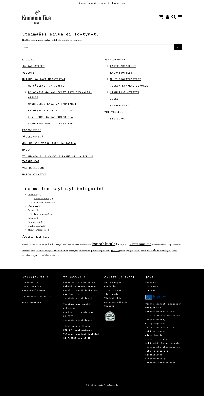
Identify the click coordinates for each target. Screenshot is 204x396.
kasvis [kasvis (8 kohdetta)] (83, 244)
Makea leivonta (41, 198)
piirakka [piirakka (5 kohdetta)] (82, 250)
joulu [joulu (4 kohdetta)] (57, 245)
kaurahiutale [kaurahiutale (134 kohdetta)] (103, 243)
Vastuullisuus (33, 168)
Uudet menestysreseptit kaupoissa (102, 3)
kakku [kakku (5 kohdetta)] (76, 244)
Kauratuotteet (33, 66)
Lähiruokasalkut (123, 66)
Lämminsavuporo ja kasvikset (51, 123)
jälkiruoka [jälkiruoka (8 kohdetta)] (64, 244)
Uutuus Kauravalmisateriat (43, 79)
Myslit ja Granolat (37, 229)
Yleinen (32, 206)
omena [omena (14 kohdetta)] (64, 250)
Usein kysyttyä (34, 174)
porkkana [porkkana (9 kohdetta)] (96, 250)
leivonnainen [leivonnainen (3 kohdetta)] (177, 245)
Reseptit (29, 73)
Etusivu (28, 59)
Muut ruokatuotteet (125, 79)
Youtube (150, 290)
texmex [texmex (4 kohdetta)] (174, 251)
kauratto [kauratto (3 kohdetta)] (155, 245)
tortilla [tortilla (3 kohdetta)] (24, 255)
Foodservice (31, 130)
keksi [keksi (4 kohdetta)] (160, 245)
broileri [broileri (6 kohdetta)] (41, 244)
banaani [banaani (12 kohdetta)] (33, 244)
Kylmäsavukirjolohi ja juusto (52, 110)
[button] (161, 16)
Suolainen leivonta (43, 202)
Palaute (109, 306)
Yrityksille (113, 112)
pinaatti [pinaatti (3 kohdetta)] (88, 251)
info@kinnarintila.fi (36, 296)
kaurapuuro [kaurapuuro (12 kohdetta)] (122, 244)
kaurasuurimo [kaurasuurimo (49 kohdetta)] (140, 244)
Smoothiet (33, 222)
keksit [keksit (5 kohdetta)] (164, 244)
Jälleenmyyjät (33, 136)
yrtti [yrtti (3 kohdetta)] (57, 255)
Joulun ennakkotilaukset (130, 86)
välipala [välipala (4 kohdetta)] (52, 255)
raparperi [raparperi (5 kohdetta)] (129, 250)
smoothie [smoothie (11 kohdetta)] (152, 250)
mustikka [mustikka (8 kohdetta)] (55, 250)
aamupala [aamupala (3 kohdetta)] (25, 245)
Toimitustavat (113, 290)
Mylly (26, 150)
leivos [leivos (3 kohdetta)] (24, 251)
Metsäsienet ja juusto (46, 86)
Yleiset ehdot (113, 298)
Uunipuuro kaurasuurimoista (50, 117)
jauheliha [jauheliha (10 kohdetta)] (50, 244)
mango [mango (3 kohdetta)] (33, 251)
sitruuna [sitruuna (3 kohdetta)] (144, 251)
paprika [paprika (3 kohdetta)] (71, 251)
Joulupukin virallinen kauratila (49, 143)
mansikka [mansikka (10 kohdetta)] (41, 250)
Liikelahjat (119, 118)
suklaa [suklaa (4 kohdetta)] (160, 251)
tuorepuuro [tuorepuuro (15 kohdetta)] (34, 255)
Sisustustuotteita (124, 92)
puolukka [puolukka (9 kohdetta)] (105, 250)
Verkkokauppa (114, 59)
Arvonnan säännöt (115, 302)
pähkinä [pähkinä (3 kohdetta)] (123, 251)
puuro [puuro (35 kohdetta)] (115, 250)
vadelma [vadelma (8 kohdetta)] (45, 255)
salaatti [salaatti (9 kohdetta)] (137, 250)
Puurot (31, 210)
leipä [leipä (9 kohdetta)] (170, 244)
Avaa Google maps (33, 290)
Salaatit (32, 218)
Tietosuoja (111, 294)
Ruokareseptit (35, 225)
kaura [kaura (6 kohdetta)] (88, 244)
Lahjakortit (119, 105)
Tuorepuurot (41, 214)
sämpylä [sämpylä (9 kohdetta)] (167, 250)
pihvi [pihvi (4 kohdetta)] (76, 251)
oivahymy (35, 302)
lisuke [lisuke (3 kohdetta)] (28, 251)
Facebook (151, 282)
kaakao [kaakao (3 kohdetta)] (71, 245)
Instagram (151, 286)
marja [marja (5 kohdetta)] (48, 250)
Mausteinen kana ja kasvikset (52, 104)
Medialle (110, 286)
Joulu (114, 99)
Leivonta (32, 194)
